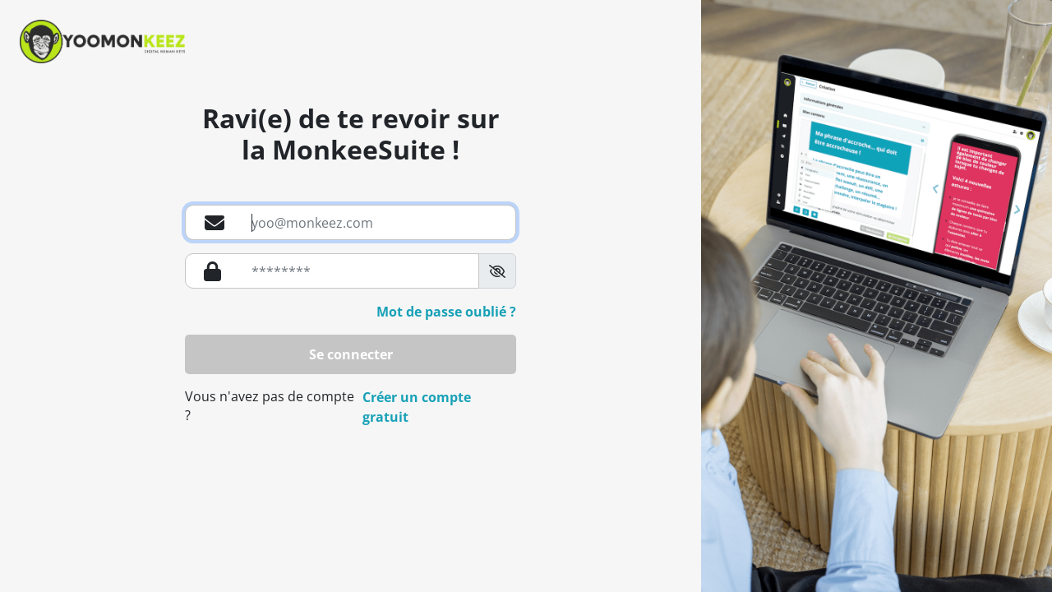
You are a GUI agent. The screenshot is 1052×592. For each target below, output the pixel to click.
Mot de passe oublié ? (446, 312)
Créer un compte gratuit (416, 407)
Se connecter (351, 354)
